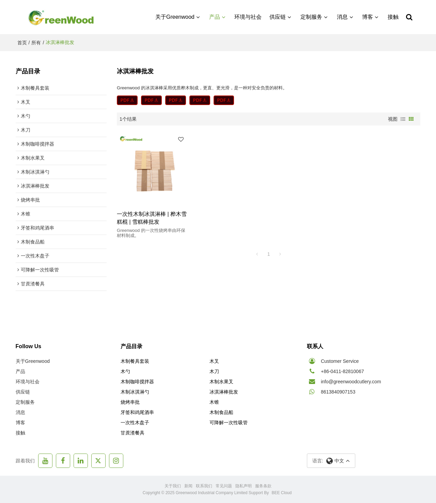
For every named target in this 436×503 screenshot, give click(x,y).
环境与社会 (248, 17)
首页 (22, 42)
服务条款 (263, 486)
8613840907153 (338, 392)
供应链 (277, 17)
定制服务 (311, 17)
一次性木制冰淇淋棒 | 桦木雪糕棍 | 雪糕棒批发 (152, 218)
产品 (214, 17)
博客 (367, 17)
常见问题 (224, 486)
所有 (36, 42)
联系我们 (204, 486)
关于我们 (173, 486)
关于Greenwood (174, 17)
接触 (393, 17)
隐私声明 (243, 486)
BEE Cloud (282, 492)
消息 (342, 17)
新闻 (188, 486)
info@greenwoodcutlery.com (351, 381)
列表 (403, 119)
